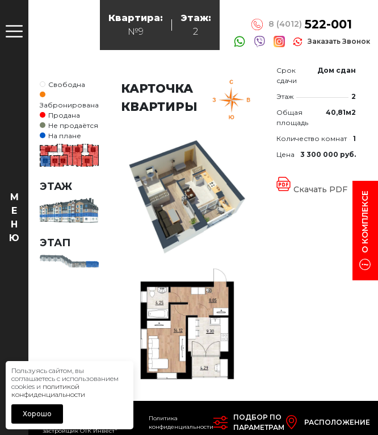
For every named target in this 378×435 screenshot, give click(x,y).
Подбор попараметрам (258, 422)
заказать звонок (339, 41)
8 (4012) (310, 24)
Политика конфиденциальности (181, 422)
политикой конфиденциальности (48, 390)
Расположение (337, 422)
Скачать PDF (320, 189)
